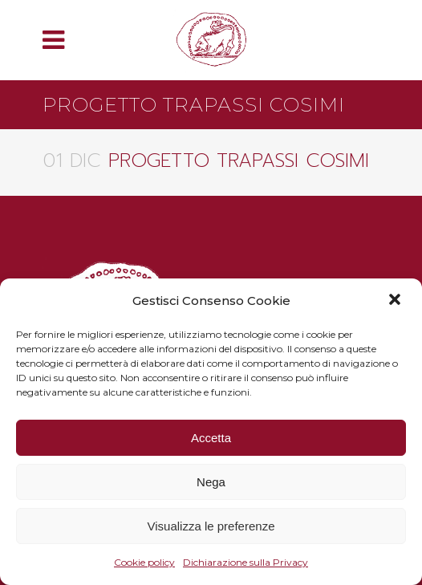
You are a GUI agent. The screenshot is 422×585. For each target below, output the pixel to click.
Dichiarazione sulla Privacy (245, 562)
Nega (211, 482)
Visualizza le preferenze (211, 526)
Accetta (211, 438)
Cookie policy (144, 562)
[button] (396, 301)
